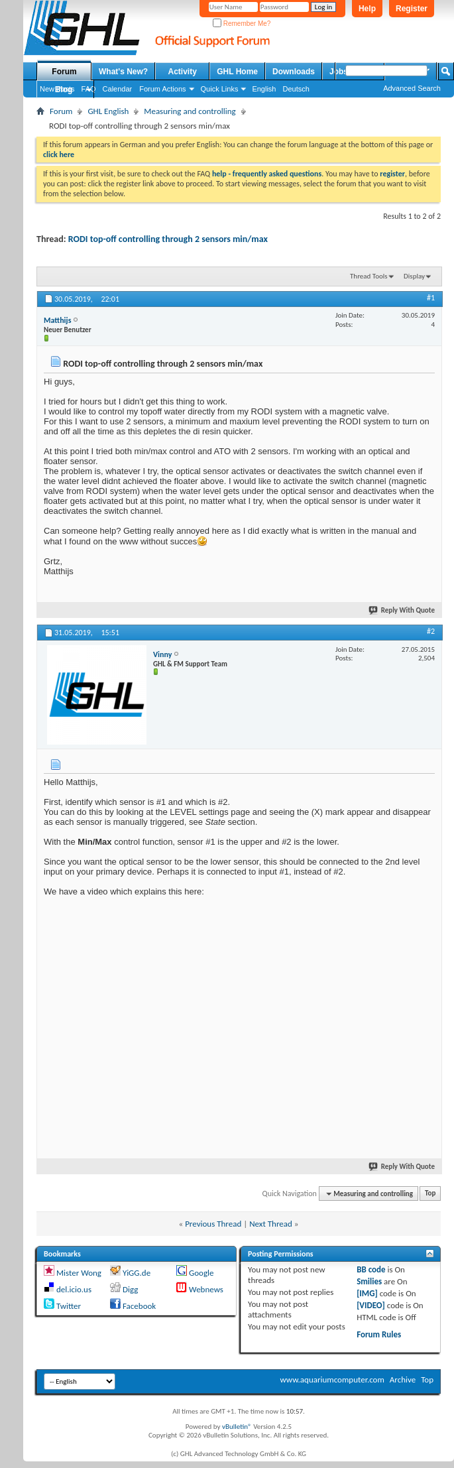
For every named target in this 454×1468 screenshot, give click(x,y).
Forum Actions (162, 89)
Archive (403, 1379)
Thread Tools (369, 276)
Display (414, 276)
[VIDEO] (371, 1305)
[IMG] (367, 1293)
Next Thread (270, 1224)
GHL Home (237, 71)
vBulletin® (237, 1426)
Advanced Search (412, 88)
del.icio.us (73, 1289)
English (264, 89)
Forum (64, 71)
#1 (431, 297)
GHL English (108, 111)
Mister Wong (78, 1273)
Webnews (206, 1289)
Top (430, 1194)
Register (411, 8)
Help (367, 8)
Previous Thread (213, 1224)
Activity (182, 71)
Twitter (68, 1306)
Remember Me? (241, 23)
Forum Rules (379, 1334)
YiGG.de (136, 1273)
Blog (64, 89)
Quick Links (220, 89)
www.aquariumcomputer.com (332, 1379)
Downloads (293, 71)
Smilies (369, 1281)
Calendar (118, 89)
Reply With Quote (402, 610)
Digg (130, 1289)
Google (201, 1273)
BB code (371, 1269)
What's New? (123, 71)
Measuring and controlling (189, 111)
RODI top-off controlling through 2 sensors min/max (168, 239)
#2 (431, 631)
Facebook (139, 1306)
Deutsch (295, 89)
